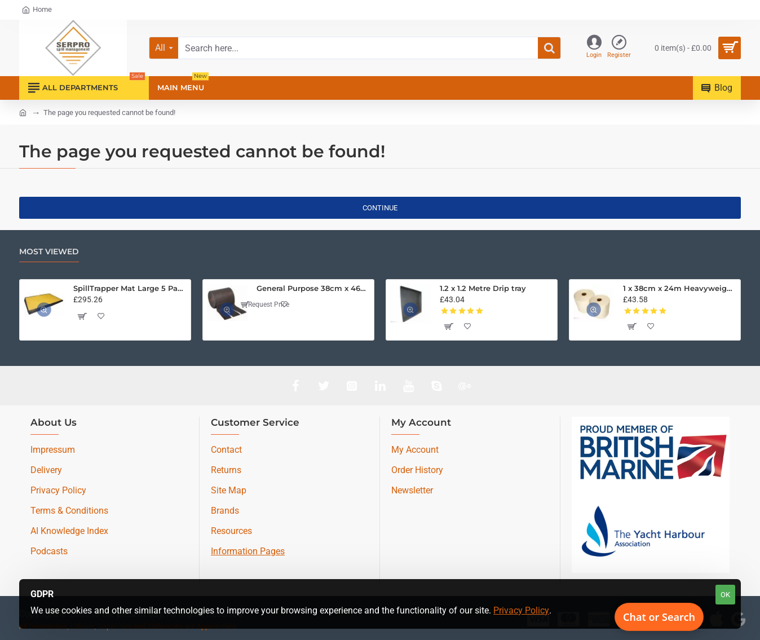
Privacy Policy (521, 610)
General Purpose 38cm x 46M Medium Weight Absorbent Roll (313, 288)
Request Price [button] (265, 304)
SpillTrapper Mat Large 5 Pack (130, 288)
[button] (81, 316)
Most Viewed (49, 252)
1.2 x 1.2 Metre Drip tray (483, 288)
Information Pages (248, 551)
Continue (380, 208)
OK (725, 594)
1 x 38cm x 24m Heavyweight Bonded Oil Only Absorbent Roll (679, 288)
